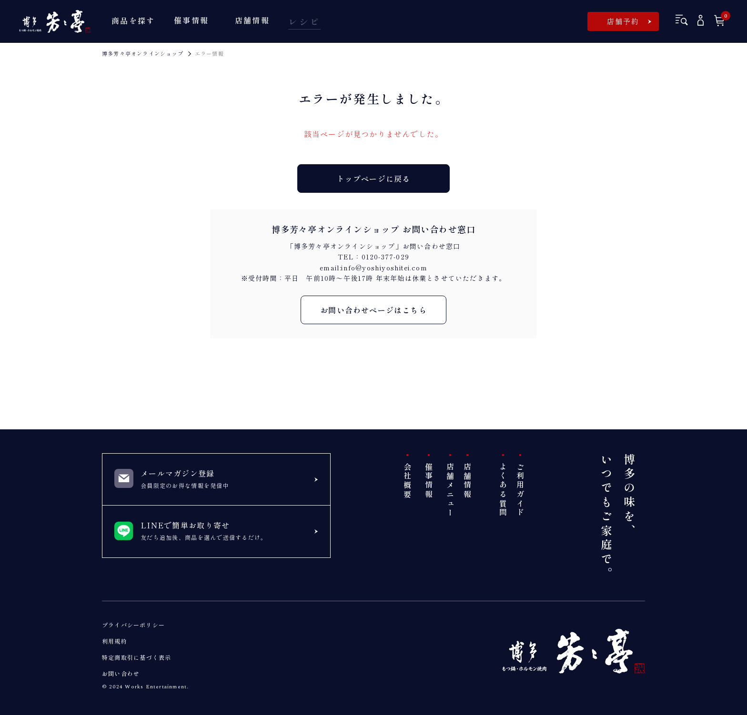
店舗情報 (467, 481)
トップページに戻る (374, 178)
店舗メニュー (450, 490)
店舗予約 (623, 21)
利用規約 (114, 641)
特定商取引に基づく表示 (136, 657)
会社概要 (407, 481)
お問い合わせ (121, 673)
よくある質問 (503, 490)
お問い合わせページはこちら (373, 310)
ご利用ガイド (520, 490)
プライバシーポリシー (133, 625)
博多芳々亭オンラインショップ (142, 53)
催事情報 (428, 481)
